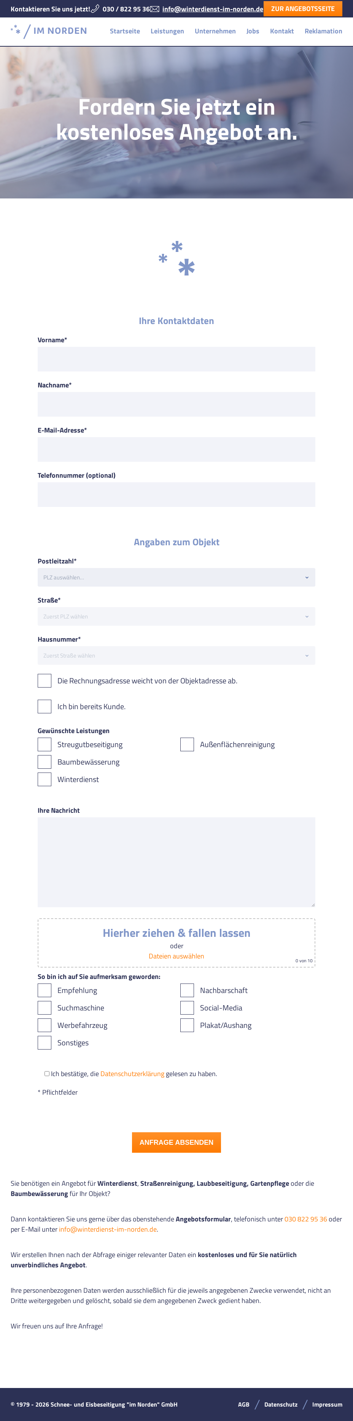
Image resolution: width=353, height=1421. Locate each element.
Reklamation (323, 31)
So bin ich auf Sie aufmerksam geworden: (99, 976)
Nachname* (55, 385)
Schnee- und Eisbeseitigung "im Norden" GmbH (48, 31)
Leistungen (167, 31)
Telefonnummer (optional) (77, 475)
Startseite (125, 31)
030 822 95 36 (306, 1219)
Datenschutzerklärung (132, 1074)
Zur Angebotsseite (303, 8)
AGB (244, 1404)
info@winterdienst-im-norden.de (212, 9)
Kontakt (282, 31)
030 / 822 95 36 (126, 9)
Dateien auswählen (176, 956)
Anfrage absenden (176, 1142)
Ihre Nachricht (59, 810)
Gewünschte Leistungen (74, 730)
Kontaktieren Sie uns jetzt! (50, 9)
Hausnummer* (59, 639)
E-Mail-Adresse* (62, 430)
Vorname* (52, 340)
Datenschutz (280, 1404)
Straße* (49, 600)
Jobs (252, 31)
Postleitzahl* (57, 561)
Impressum (327, 1404)
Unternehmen (215, 31)
